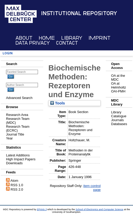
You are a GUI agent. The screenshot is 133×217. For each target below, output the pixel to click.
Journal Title (15, 134)
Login (8, 53)
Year (9, 138)
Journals (117, 120)
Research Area (17, 115)
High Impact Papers (20, 159)
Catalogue (118, 116)
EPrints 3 (42, 209)
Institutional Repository (79, 13)
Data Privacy (32, 42)
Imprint (99, 38)
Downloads (14, 163)
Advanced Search (19, 98)
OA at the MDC (118, 77)
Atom (14, 181)
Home (47, 38)
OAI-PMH (118, 91)
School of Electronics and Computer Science (99, 209)
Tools (57, 103)
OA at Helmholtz (118, 85)
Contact (67, 42)
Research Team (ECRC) (17, 128)
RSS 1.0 (17, 185)
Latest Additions (18, 155)
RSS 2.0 (17, 189)
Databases (119, 124)
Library (71, 38)
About (23, 38)
